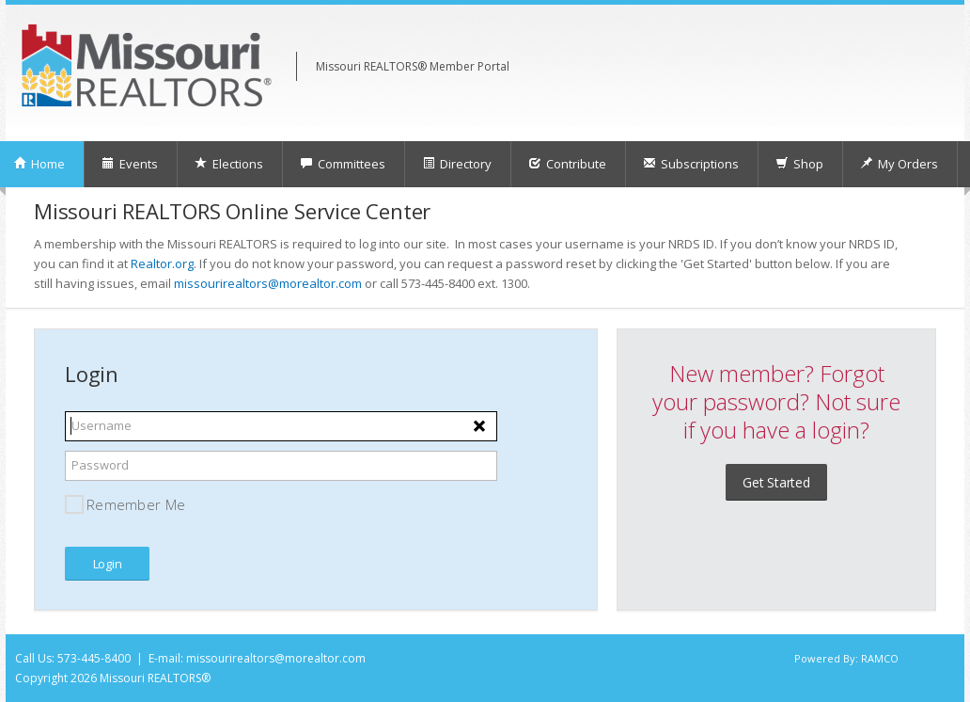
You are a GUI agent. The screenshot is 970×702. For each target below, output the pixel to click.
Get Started (776, 482)
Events (130, 163)
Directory (457, 163)
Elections (229, 163)
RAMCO (880, 658)
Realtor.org (162, 263)
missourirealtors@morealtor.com (268, 283)
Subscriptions (691, 163)
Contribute (567, 163)
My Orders (899, 163)
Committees (342, 163)
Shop (799, 163)
